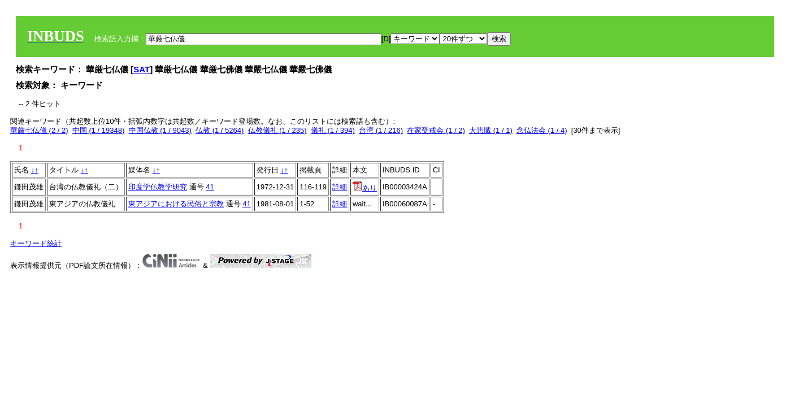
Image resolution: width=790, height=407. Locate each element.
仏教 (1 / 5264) (220, 130)
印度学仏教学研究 (157, 187)
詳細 (339, 187)
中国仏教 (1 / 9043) (160, 130)
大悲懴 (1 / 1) (491, 130)
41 (210, 187)
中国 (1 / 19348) (98, 130)
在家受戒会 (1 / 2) (436, 130)
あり (365, 188)
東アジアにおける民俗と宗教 (176, 204)
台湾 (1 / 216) (381, 130)
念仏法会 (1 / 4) (541, 130)
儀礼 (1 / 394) (333, 130)
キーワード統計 (36, 243)
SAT (141, 69)
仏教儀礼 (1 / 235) (277, 130)
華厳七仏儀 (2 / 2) (39, 130)
